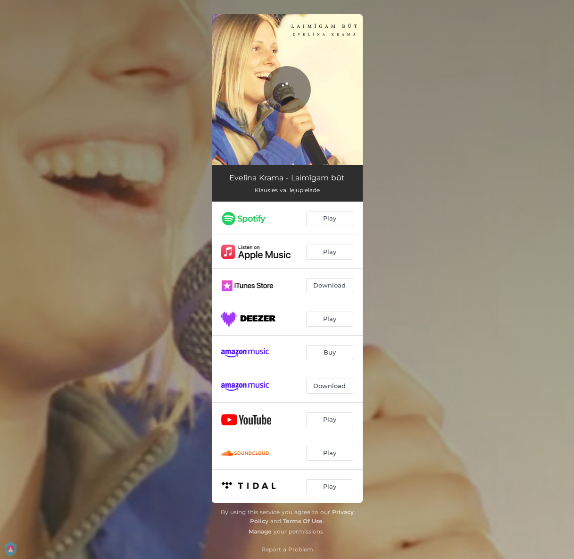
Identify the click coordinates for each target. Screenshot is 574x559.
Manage (260, 531)
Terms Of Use (303, 521)
